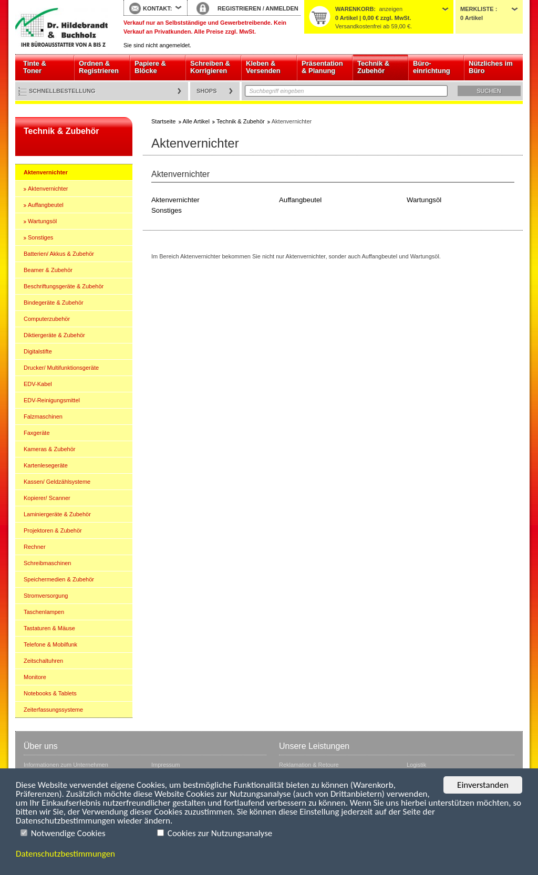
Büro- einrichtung (431, 67)
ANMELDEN (281, 8)
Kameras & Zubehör (49, 449)
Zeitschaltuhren (43, 661)
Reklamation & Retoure (309, 765)
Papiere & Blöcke (150, 67)
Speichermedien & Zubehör (59, 579)
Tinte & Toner (34, 67)
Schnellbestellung (62, 91)
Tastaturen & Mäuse (49, 628)
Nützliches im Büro (491, 67)
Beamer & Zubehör (48, 270)
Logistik (416, 765)
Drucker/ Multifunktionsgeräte (61, 367)
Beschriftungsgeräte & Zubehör (64, 286)
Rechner (35, 547)
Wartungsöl (42, 221)
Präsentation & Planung (322, 67)
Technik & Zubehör (373, 67)
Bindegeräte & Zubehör (54, 302)
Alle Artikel (196, 121)
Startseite (61, 27)
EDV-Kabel (38, 384)
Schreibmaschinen (47, 563)
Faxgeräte (37, 433)
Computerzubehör (47, 319)
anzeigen (390, 9)
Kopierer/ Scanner (47, 498)
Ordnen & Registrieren (99, 67)
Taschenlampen (44, 612)
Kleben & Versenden (263, 67)
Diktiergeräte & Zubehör (54, 335)
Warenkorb (354, 9)
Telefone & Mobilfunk (50, 644)
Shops (206, 91)
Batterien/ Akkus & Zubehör (59, 254)
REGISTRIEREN (239, 8)
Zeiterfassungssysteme (53, 709)
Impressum (165, 765)
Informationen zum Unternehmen (66, 765)
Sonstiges (40, 237)
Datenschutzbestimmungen (65, 853)
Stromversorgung (46, 595)
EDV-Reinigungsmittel (52, 400)
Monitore (35, 677)
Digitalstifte (38, 351)
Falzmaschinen (43, 416)
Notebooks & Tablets (50, 693)
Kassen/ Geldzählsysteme (57, 481)
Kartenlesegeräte (46, 465)
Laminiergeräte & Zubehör (57, 514)
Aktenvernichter (46, 172)
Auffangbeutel (46, 205)
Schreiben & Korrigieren (210, 67)
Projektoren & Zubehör (53, 530)
